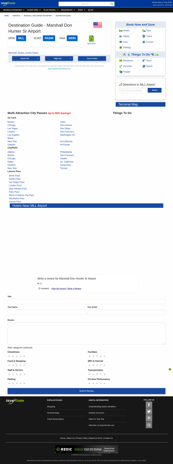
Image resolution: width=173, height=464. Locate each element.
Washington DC (67, 135)
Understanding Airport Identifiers (102, 407)
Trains (147, 36)
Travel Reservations (55, 419)
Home (6, 16)
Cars (123, 42)
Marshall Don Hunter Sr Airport (38, 16)
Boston (11, 122)
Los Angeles (13, 135)
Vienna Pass (15, 202)
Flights (124, 36)
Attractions (126, 60)
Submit (154, 90)
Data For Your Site (96, 419)
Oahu (62, 122)
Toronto (63, 168)
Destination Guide (63, 16)
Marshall (12, 53)
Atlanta (11, 152)
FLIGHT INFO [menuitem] (32, 10)
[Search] (111, 4)
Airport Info (24, 58)
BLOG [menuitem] (90, 10)
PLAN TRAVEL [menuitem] (50, 10)
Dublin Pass (14, 179)
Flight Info (58, 58)
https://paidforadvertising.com (59, 69)
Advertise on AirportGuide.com (101, 425)
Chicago (12, 125)
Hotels (124, 30)
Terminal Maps (53, 413)
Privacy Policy (82, 438)
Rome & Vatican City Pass (21, 195)
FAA (62, 38)
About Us (70, 438)
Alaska (21, 53)
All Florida (65, 145)
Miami (10, 138)
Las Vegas (13, 128)
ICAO (37, 38)
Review (11, 320)
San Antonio (66, 125)
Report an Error (95, 438)
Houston (12, 165)
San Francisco (67, 132)
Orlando (11, 145)
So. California (66, 162)
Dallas (11, 162)
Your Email (92, 307)
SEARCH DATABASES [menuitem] (12, 10)
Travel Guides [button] (92, 58)
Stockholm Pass (16, 198)
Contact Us (108, 438)
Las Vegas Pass (16, 182)
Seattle (63, 158)
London (11, 132)
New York (12, 141)
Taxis (146, 30)
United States (31, 53)
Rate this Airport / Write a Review (66, 288)
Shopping (51, 407)
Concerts (125, 66)
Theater (124, 72)
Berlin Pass (14, 176)
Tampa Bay (65, 165)
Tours (146, 60)
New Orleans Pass (18, 189)
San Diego (65, 128)
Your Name (12, 307)
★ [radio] (9, 356)
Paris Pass (14, 192)
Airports (16, 16)
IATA (11, 38)
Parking (124, 47)
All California (66, 141)
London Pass (15, 185)
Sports (147, 66)
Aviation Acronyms (96, 413)
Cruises (148, 42)
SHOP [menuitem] (80, 10)
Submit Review (86, 391)
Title (9, 296)
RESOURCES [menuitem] (66, 10)
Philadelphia (66, 152)
